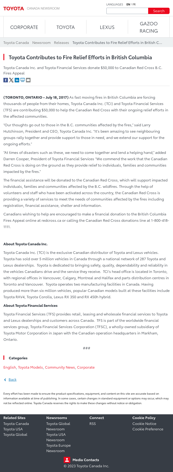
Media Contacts (85, 459)
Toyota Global (15, 434)
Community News (60, 366)
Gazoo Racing (149, 27)
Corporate (86, 366)
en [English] (128, 4)
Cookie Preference (147, 428)
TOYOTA (65, 27)
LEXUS (107, 27)
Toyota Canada (16, 423)
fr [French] (134, 4)
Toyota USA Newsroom (56, 436)
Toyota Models (30, 366)
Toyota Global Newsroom (58, 426)
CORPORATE (24, 27)
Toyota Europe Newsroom (58, 447)
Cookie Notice (144, 423)
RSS (92, 423)
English (9, 366)
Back (12, 379)
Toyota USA (13, 428)
